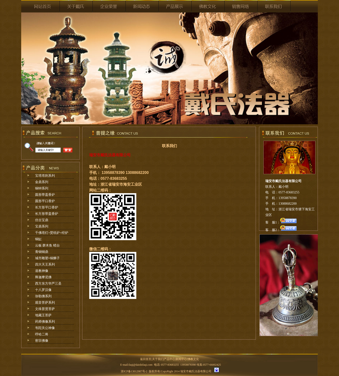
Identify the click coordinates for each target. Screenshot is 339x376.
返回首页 (145, 359)
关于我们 (157, 359)
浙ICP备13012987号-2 (134, 371)
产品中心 (169, 359)
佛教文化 (193, 359)
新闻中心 (181, 359)
